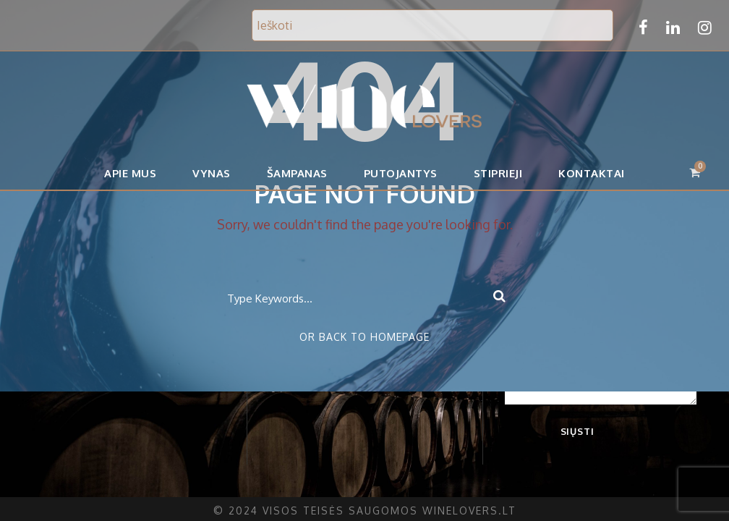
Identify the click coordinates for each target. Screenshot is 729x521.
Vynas (214, 173)
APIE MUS (133, 173)
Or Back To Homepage (365, 337)
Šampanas (299, 173)
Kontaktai (589, 173)
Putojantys (402, 173)
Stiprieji (497, 173)
